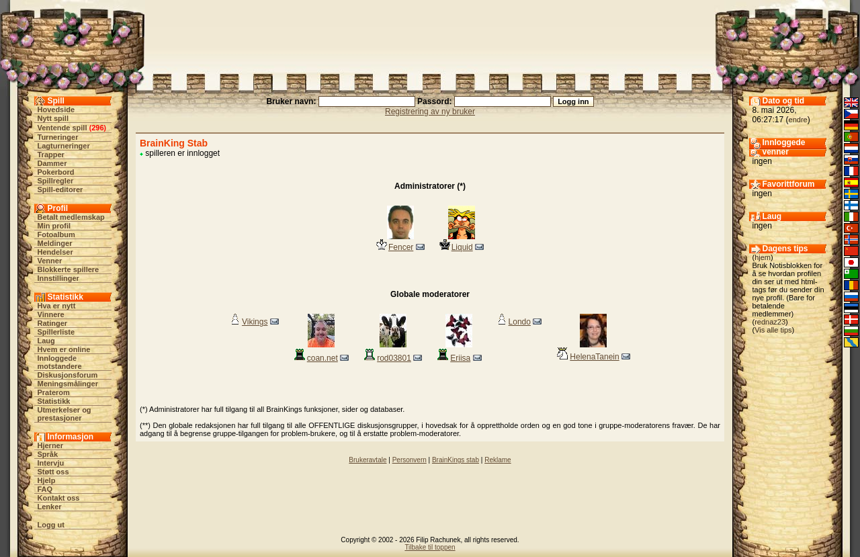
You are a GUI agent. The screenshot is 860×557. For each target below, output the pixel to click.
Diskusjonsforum (68, 375)
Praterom (54, 392)
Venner (50, 261)
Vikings (254, 322)
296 (97, 128)
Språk (48, 454)
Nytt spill (53, 118)
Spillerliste (56, 332)
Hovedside (56, 109)
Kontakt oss (59, 498)
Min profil (54, 226)
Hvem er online (64, 349)
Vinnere (51, 314)
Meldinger (55, 243)
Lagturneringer (64, 146)
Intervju (51, 463)
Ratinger (53, 323)
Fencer (400, 247)
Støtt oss (53, 472)
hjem (763, 257)
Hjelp (47, 480)
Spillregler (56, 181)
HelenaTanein (594, 356)
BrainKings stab (455, 460)
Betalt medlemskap (71, 217)
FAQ (45, 489)
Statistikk (54, 401)
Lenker (50, 507)
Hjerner (51, 445)
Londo (520, 322)
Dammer (52, 163)
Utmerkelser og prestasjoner (64, 414)
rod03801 (394, 358)
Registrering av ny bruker (430, 111)
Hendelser (55, 252)
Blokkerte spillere (68, 269)
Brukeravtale (367, 460)
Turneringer (58, 137)
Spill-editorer (60, 189)
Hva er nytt (57, 306)
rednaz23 (770, 322)
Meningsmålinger (68, 384)
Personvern (409, 460)
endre (798, 120)
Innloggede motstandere (60, 362)
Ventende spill (62, 128)
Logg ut (51, 525)
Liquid (462, 247)
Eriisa (460, 358)
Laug (46, 341)
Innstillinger (58, 278)
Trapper (51, 155)
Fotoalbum (56, 234)
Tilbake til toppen (429, 547)
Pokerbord (56, 172)
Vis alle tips (773, 330)
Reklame (497, 460)
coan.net (322, 358)
